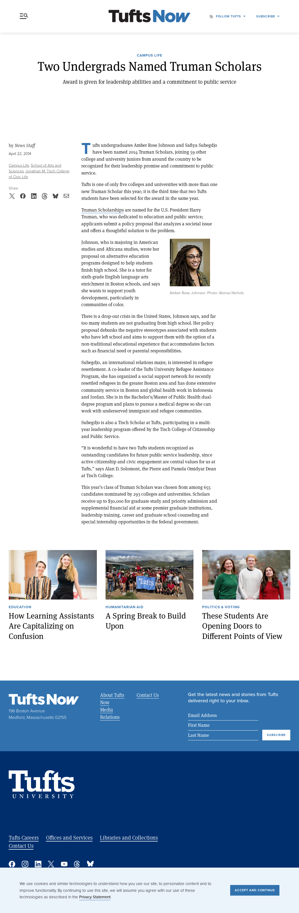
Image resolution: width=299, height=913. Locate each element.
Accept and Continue (255, 890)
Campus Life (149, 56)
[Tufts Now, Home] (149, 16)
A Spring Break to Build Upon (146, 621)
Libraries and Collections (129, 837)
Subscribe (265, 16)
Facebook (12, 864)
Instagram (25, 864)
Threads (77, 864)
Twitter (51, 864)
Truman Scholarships (102, 210)
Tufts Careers (24, 837)
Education (20, 607)
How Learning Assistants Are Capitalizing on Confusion (51, 626)
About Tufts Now (112, 699)
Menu (24, 16)
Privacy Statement (94, 897)
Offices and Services (69, 837)
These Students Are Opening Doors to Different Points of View (242, 626)
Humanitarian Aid (124, 607)
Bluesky (90, 864)
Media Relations (110, 713)
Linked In (38, 864)
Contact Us (148, 695)
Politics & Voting (221, 607)
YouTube (64, 864)
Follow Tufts (228, 16)
